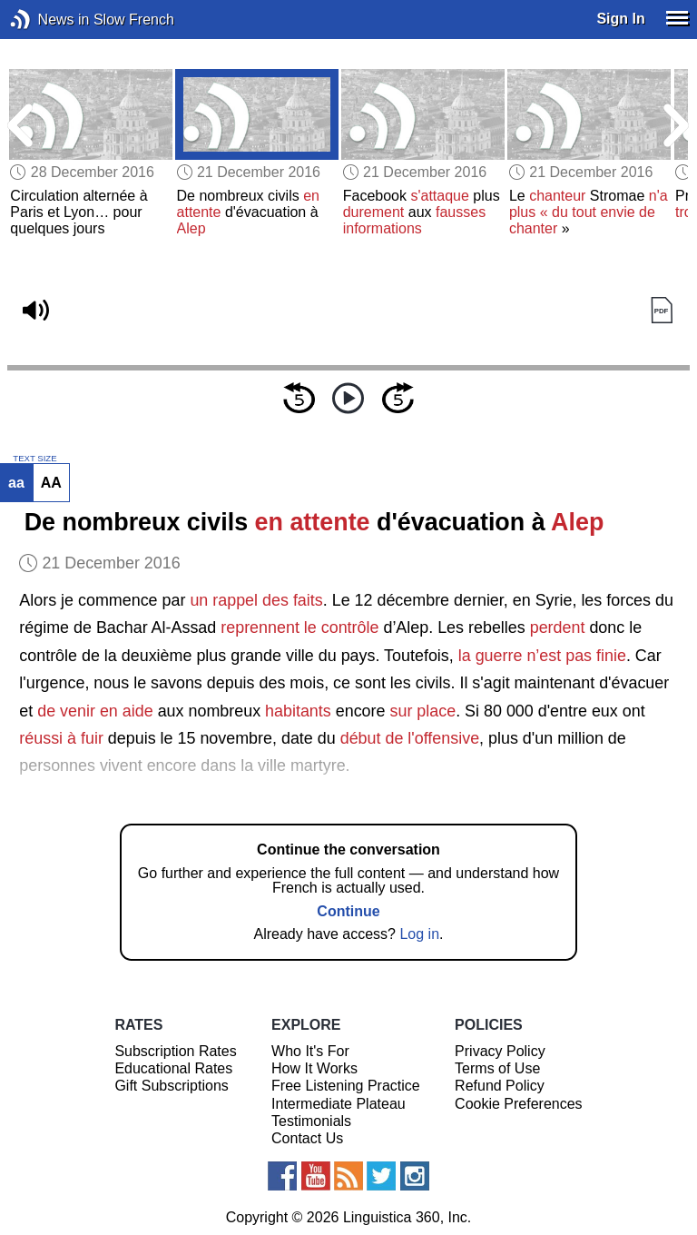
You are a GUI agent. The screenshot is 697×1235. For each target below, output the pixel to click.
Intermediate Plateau (338, 1104)
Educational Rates (173, 1068)
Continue (348, 911)
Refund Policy (500, 1085)
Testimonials (311, 1121)
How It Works (314, 1068)
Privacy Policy (500, 1051)
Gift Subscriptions (171, 1085)
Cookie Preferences (519, 1104)
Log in (419, 934)
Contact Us (307, 1138)
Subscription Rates (175, 1051)
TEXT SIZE (34, 458)
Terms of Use (497, 1068)
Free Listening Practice (345, 1085)
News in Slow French (47, 19)
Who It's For (310, 1051)
